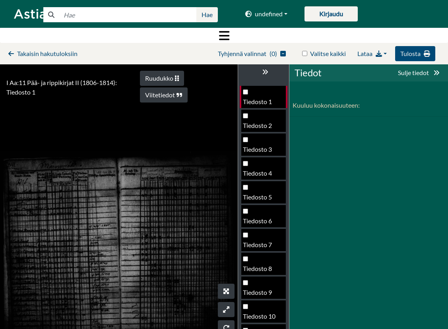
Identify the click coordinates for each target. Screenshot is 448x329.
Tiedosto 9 (257, 292)
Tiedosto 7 (257, 244)
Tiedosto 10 (259, 316)
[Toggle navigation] (224, 35)
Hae (207, 14)
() (252, 53)
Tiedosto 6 (257, 220)
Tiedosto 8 (257, 268)
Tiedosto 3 (257, 149)
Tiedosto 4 (257, 173)
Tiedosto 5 (257, 197)
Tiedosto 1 (257, 101)
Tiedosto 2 (257, 125)
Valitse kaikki (328, 53)
